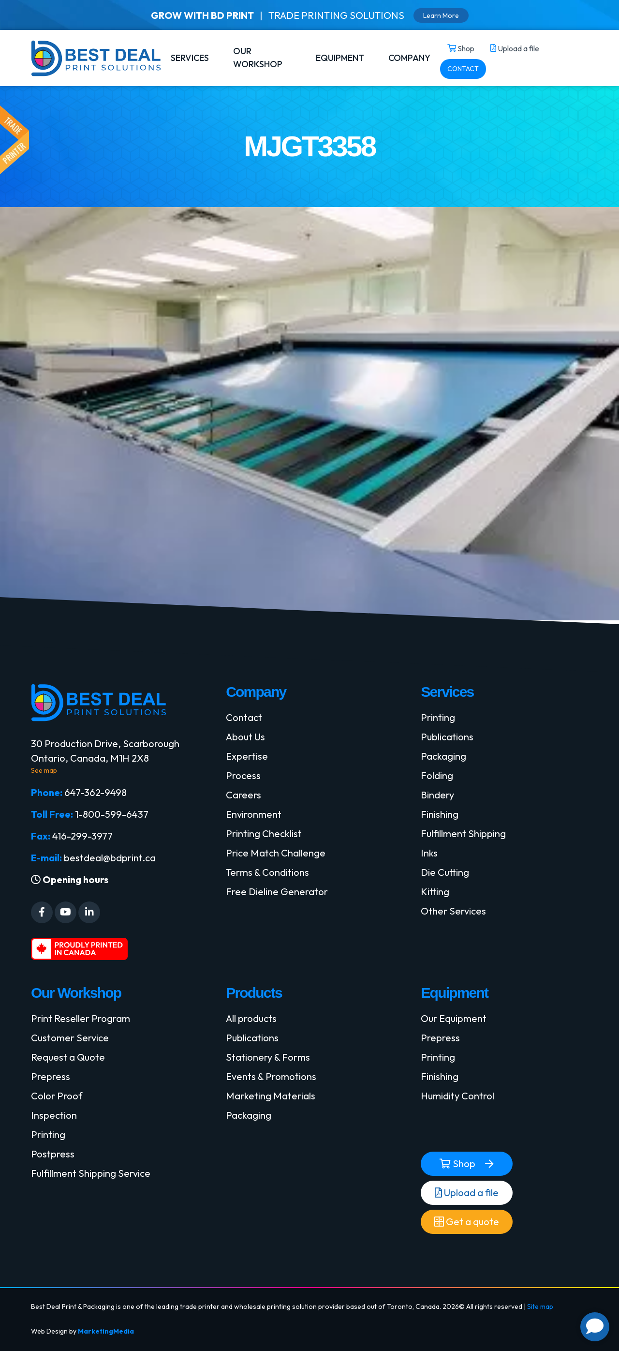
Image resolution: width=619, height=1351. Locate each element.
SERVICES (190, 57)
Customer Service (70, 1038)
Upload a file (467, 1193)
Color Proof (57, 1096)
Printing (438, 717)
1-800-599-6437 (111, 814)
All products (251, 1018)
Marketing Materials (270, 1096)
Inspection (54, 1115)
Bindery (437, 795)
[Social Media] (42, 912)
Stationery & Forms (268, 1057)
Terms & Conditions (267, 872)
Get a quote (466, 1222)
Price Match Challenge (275, 853)
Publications (447, 737)
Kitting (435, 892)
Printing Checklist (264, 833)
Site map (540, 1306)
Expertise (247, 756)
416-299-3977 (82, 836)
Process (243, 775)
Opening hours (69, 879)
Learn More (441, 15)
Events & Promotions (271, 1076)
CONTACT (463, 68)
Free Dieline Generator (277, 892)
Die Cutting (445, 872)
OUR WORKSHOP (257, 57)
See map (44, 770)
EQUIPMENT (340, 57)
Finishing (439, 814)
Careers (243, 795)
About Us (245, 737)
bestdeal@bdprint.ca (110, 858)
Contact (244, 717)
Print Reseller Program (80, 1018)
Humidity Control (457, 1096)
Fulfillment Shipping (463, 833)
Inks (429, 853)
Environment (253, 814)
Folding (437, 775)
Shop (457, 1164)
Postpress (52, 1154)
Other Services (453, 911)
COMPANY (409, 57)
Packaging (443, 756)
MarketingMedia (106, 1331)
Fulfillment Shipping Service (90, 1173)
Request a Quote (68, 1057)
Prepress (50, 1076)
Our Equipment (453, 1018)
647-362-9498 (95, 792)
